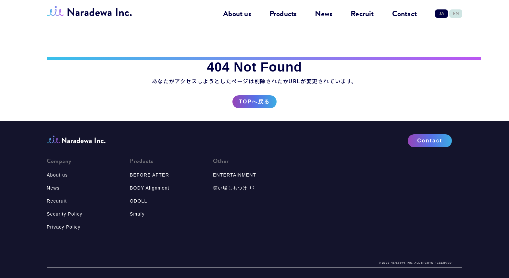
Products (283, 14)
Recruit (362, 14)
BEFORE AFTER (149, 175)
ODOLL (138, 201)
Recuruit (57, 201)
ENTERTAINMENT (234, 175)
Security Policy (64, 214)
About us (237, 14)
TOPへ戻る (254, 101)
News (323, 14)
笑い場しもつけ (233, 188)
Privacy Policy (64, 227)
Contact (404, 14)
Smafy (137, 214)
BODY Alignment (149, 188)
